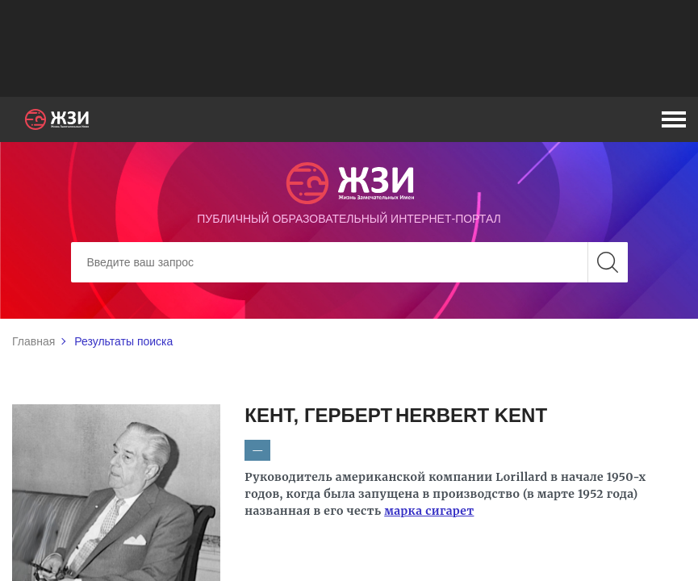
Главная (33, 341)
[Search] (349, 262)
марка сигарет (429, 511)
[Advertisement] (349, 48)
